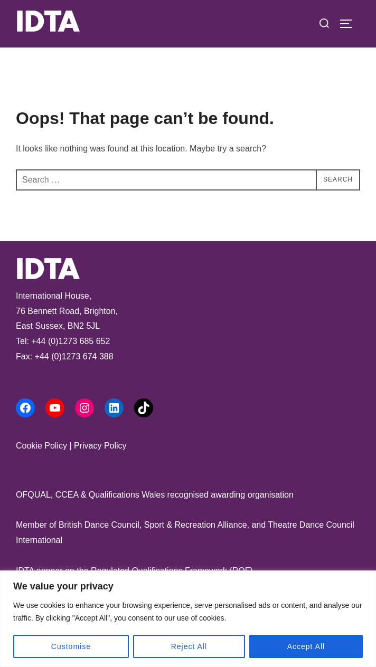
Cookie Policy (41, 445)
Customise (71, 646)
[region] (188, 618)
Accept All (306, 646)
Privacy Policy (100, 445)
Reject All (189, 646)
